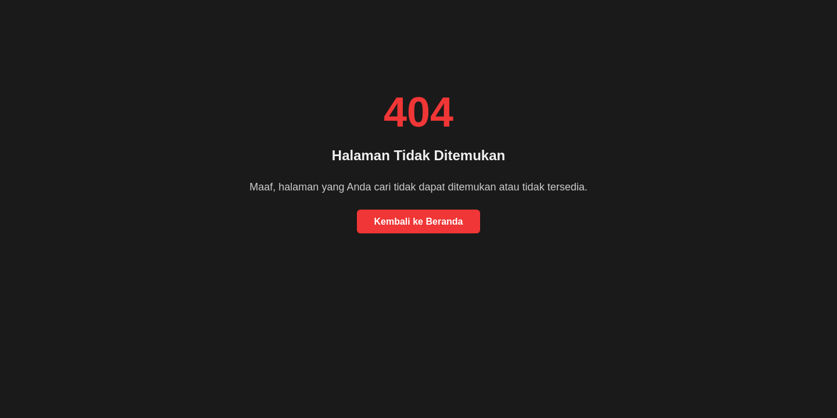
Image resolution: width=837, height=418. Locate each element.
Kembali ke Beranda (418, 221)
